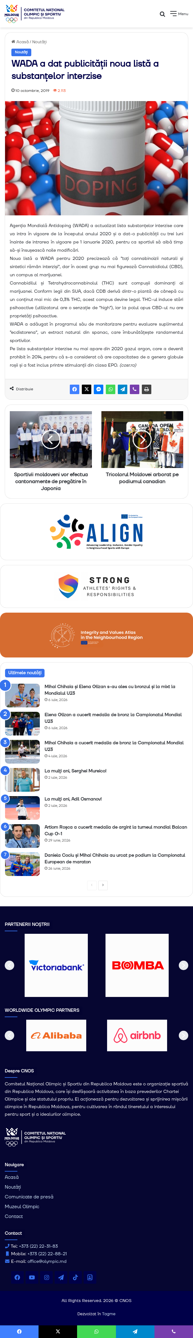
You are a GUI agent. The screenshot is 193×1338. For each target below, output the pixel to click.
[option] (56, 965)
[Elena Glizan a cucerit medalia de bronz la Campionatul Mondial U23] (22, 723)
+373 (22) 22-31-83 (38, 1246)
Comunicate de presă (29, 1197)
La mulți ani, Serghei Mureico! (75, 771)
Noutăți (39, 42)
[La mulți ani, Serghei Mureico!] (22, 780)
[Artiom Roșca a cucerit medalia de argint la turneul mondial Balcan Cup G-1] (22, 836)
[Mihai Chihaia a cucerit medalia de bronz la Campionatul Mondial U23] (22, 752)
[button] (9, 965)
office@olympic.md (47, 1261)
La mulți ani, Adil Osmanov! (73, 799)
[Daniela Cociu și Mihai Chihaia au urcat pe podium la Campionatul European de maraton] (22, 864)
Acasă (20, 42)
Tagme (109, 1314)
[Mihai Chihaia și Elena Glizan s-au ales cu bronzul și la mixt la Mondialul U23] (22, 695)
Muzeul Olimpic (22, 1207)
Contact (14, 1217)
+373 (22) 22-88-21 (47, 1254)
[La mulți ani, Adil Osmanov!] (22, 808)
